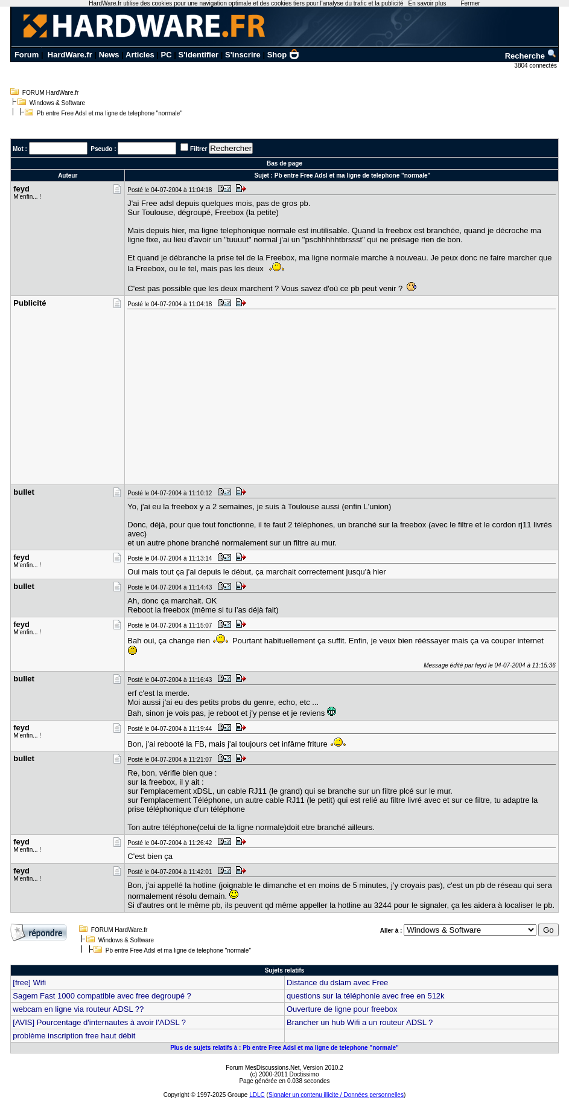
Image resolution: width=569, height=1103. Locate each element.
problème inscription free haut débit (74, 1035)
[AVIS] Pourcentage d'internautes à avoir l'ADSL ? (99, 1022)
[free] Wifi (29, 982)
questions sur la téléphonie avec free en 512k (366, 995)
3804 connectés (536, 65)
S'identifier (199, 54)
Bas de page (284, 163)
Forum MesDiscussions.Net (262, 1067)
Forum (26, 54)
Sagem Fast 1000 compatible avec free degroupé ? (102, 995)
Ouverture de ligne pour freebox (342, 1009)
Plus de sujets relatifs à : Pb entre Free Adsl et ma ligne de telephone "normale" (284, 1047)
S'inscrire (243, 54)
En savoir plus (427, 3)
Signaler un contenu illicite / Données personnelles (336, 1095)
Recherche (531, 55)
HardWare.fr (70, 54)
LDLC (257, 1095)
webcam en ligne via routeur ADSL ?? (78, 1009)
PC (166, 54)
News (109, 54)
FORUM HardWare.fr (50, 92)
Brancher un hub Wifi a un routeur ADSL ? (360, 1022)
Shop (283, 54)
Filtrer (198, 149)
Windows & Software (57, 103)
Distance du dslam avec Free (337, 982)
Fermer (470, 3)
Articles (140, 54)
